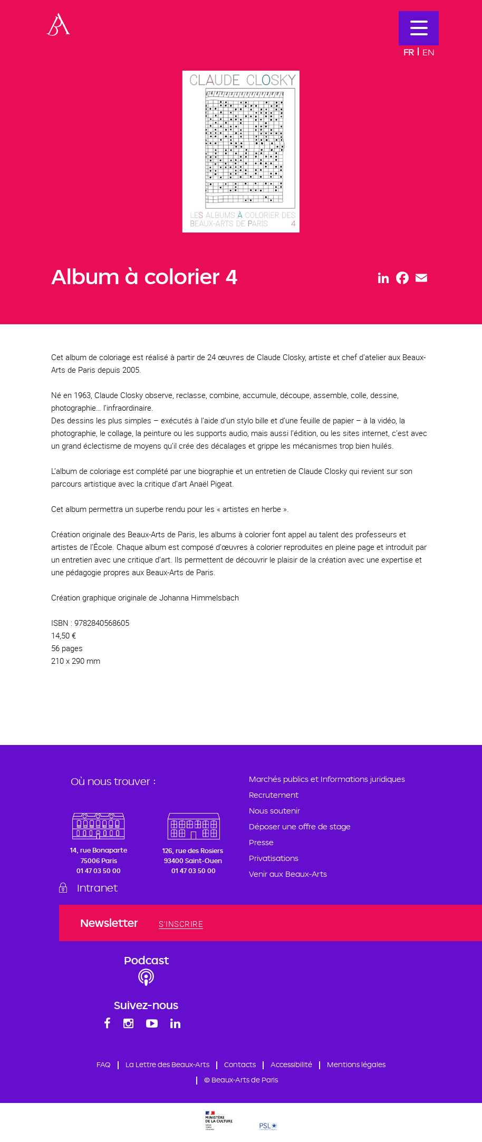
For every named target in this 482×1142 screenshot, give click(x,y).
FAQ (95, 1066)
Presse (261, 842)
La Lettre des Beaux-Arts (163, 1066)
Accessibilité (295, 1066)
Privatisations (273, 858)
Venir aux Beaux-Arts (288, 874)
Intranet (101, 888)
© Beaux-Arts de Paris (241, 1082)
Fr (408, 51)
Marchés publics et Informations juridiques (327, 779)
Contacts (241, 1066)
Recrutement (273, 795)
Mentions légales (363, 1066)
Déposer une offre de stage (300, 826)
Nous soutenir (274, 811)
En (428, 51)
